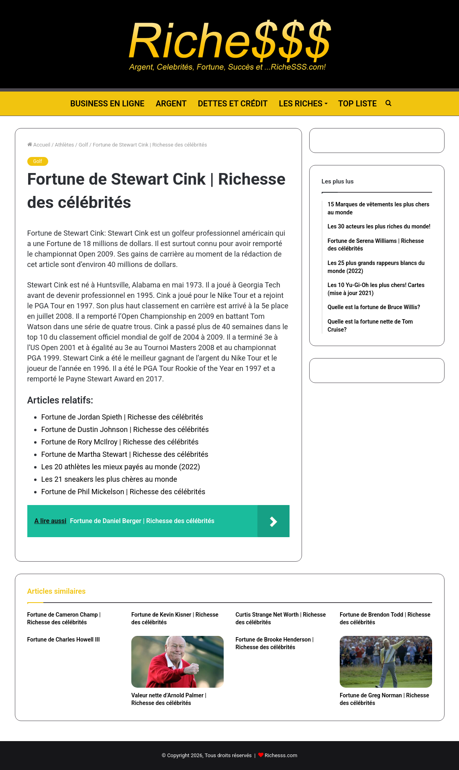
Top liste (357, 103)
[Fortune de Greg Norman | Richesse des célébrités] (386, 662)
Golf (83, 145)
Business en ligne (107, 103)
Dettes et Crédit (233, 103)
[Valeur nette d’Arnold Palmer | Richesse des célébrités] (177, 662)
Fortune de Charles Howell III (63, 639)
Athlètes (64, 145)
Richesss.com (281, 755)
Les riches (300, 103)
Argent (171, 103)
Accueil (39, 145)
